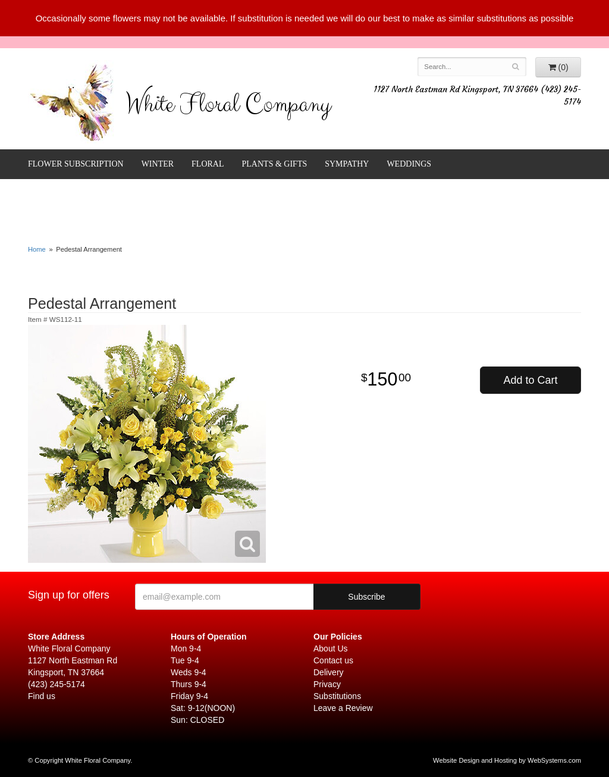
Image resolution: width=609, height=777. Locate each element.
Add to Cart (530, 380)
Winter (158, 163)
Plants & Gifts (274, 163)
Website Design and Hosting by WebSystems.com (507, 760)
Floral (208, 163)
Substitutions (337, 696)
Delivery (328, 672)
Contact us (333, 660)
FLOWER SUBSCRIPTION (76, 163)
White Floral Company (228, 107)
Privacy (327, 684)
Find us (41, 696)
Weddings (409, 163)
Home (37, 249)
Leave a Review (343, 708)
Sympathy (347, 163)
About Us (330, 648)
